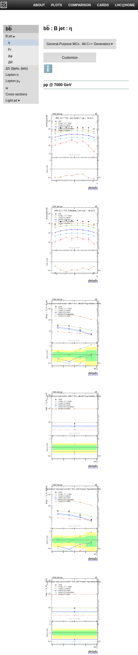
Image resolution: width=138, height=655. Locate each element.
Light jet (11, 100)
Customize (70, 57)
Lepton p (13, 81)
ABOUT (39, 5)
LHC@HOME (125, 5)
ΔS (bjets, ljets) (17, 68)
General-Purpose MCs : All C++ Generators (78, 44)
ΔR (10, 62)
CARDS (103, 5)
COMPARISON (79, 5)
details (93, 188)
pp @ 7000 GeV (57, 85)
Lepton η (12, 74)
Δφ (10, 56)
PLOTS (56, 5)
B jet (9, 36)
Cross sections (16, 94)
